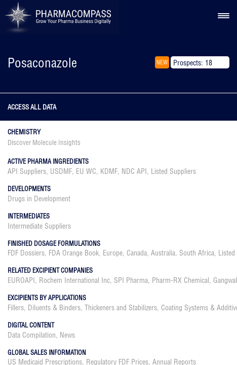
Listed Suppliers (173, 171)
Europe (113, 253)
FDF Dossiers (26, 253)
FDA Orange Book (74, 253)
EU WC (86, 171)
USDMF (61, 171)
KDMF (108, 171)
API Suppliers (27, 171)
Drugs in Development (39, 198)
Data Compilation (32, 335)
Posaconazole (42, 62)
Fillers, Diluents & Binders (44, 307)
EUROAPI (21, 280)
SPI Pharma (131, 280)
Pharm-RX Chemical (180, 280)
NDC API (134, 171)
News (67, 335)
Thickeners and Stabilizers (121, 307)
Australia (163, 253)
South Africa (196, 253)
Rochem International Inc (74, 280)
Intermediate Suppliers (39, 226)
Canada (137, 253)
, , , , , (102, 171)
